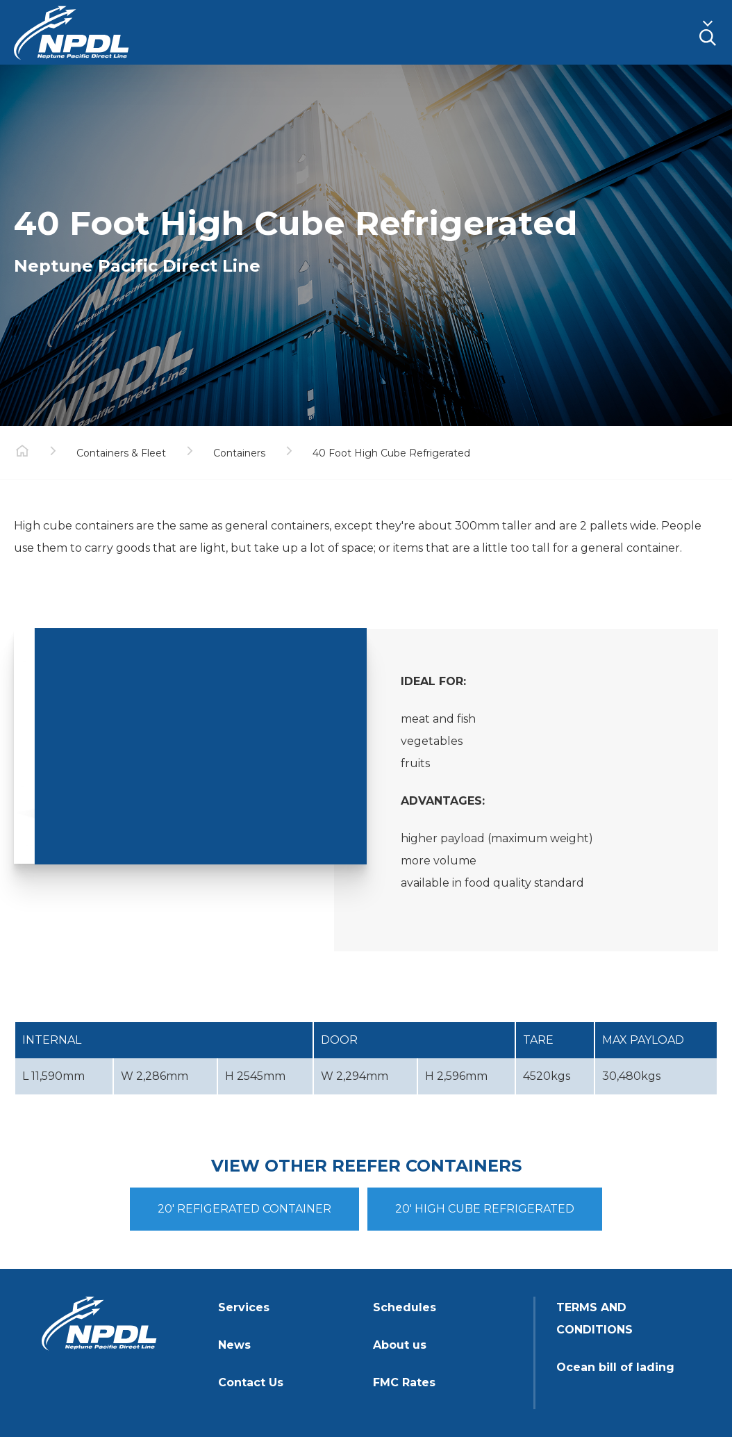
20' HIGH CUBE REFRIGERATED (484, 1208)
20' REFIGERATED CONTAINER (244, 1208)
